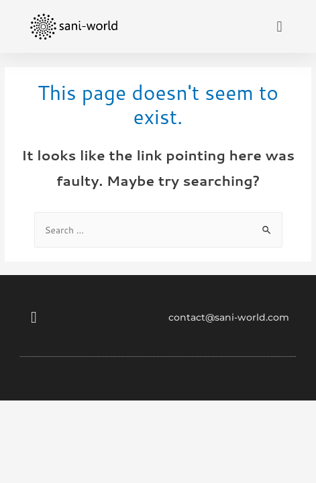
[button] (279, 26)
